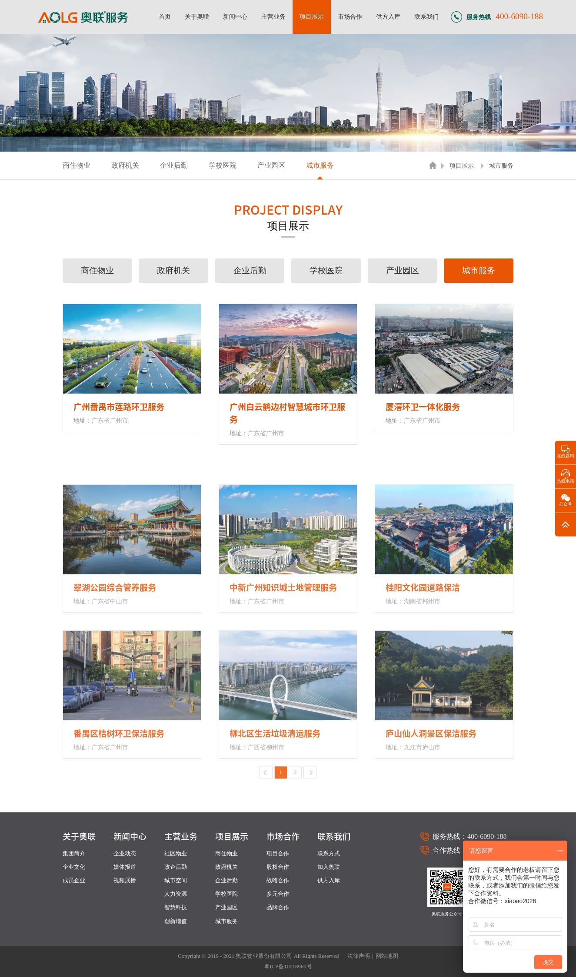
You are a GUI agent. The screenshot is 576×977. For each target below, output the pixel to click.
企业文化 (74, 867)
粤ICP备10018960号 (288, 967)
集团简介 (74, 854)
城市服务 (320, 165)
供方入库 (388, 16)
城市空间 (175, 881)
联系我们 (426, 16)
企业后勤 (174, 165)
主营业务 (273, 16)
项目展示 (312, 16)
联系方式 (328, 854)
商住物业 (76, 165)
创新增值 (175, 921)
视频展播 (124, 881)
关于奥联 (197, 16)
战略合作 (277, 881)
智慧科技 (175, 907)
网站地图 (387, 956)
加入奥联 (328, 867)
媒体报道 (124, 867)
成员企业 (74, 881)
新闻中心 (235, 16)
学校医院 (222, 165)
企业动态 (124, 854)
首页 (165, 16)
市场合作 (350, 16)
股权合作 (277, 867)
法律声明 (358, 956)
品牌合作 (277, 907)
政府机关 (125, 165)
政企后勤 (175, 867)
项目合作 (277, 854)
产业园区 (271, 165)
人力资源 (175, 894)
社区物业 (175, 854)
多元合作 (277, 894)
